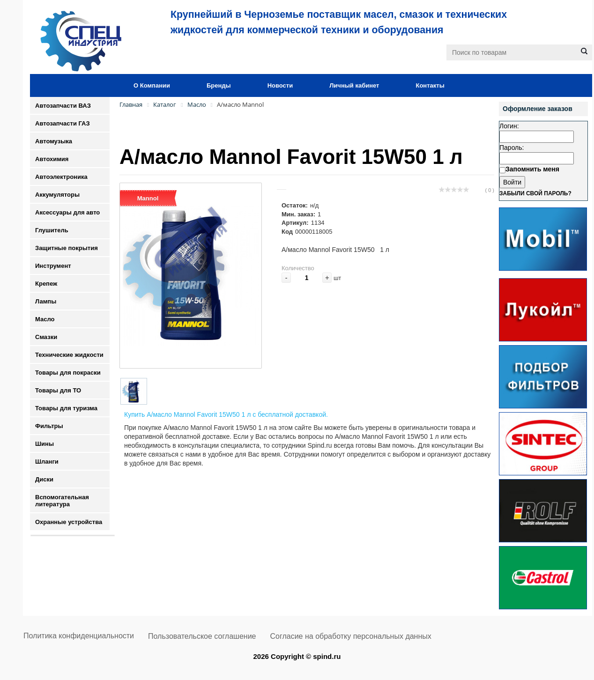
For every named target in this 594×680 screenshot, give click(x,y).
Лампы (45, 301)
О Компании (152, 85)
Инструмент (53, 265)
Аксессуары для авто (67, 212)
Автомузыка (53, 141)
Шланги (47, 461)
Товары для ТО (58, 390)
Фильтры (49, 425)
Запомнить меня (532, 169)
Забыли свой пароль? (535, 193)
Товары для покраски (68, 372)
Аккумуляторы (57, 194)
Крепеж (46, 283)
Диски (44, 479)
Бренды (219, 85)
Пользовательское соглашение (202, 636)
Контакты (430, 85)
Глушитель (51, 230)
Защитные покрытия (66, 247)
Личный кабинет (354, 85)
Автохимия (51, 159)
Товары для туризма (66, 408)
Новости (280, 85)
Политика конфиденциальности (78, 636)
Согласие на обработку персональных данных (350, 636)
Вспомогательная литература (62, 501)
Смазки (46, 336)
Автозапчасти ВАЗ (63, 105)
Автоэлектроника (61, 176)
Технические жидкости (69, 354)
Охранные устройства (68, 521)
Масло (44, 319)
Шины (44, 443)
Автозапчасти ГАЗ (62, 123)
